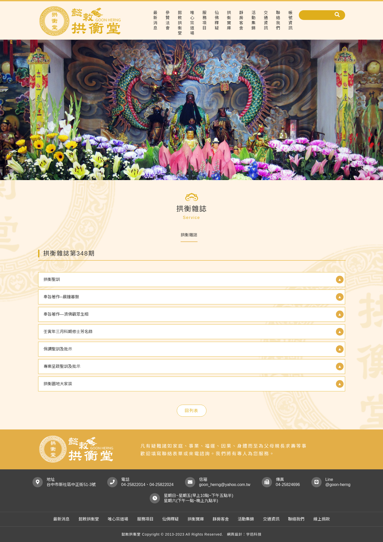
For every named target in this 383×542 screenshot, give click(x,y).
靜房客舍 (241, 20)
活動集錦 (253, 20)
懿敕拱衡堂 (180, 22)
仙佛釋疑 (217, 20)
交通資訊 (266, 20)
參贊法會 (168, 20)
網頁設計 (234, 534)
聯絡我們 (278, 20)
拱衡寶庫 (229, 20)
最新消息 (155, 20)
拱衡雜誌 (189, 235)
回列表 (192, 410)
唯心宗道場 (192, 22)
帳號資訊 (290, 20)
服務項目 (204, 20)
